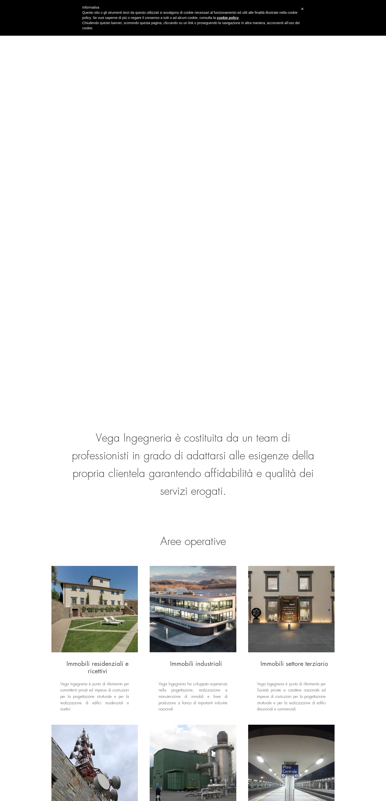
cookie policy (228, 18)
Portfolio (139, 753)
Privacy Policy (60, 798)
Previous (43, 599)
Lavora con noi (144, 761)
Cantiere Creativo (322, 798)
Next (343, 599)
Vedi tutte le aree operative (193, 509)
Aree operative (109, 770)
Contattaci (127, 674)
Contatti (139, 770)
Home (103, 753)
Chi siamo (106, 761)
